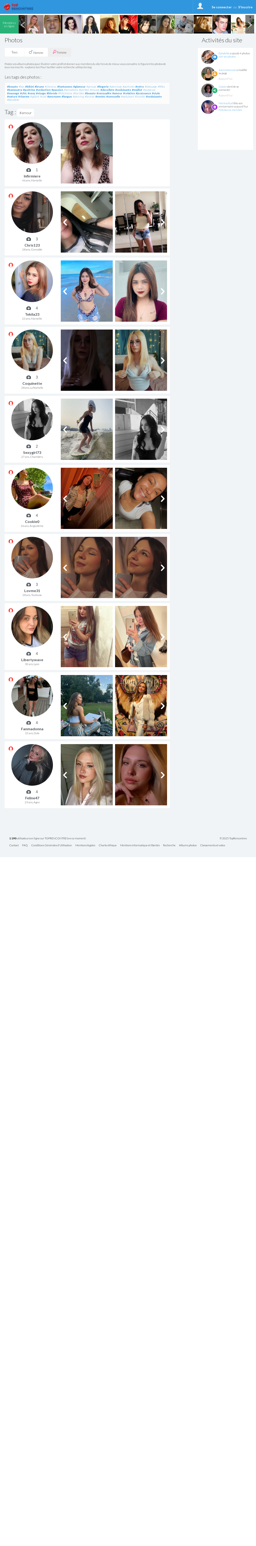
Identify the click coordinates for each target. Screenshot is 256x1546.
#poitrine (29, 90)
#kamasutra (14, 90)
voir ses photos (227, 56)
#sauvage (13, 93)
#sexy (31, 93)
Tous (15, 52)
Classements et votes (212, 845)
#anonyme (54, 96)
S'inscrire (245, 7)
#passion (57, 90)
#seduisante (123, 90)
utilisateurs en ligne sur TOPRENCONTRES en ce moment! (47, 838)
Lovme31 (32, 590)
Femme (60, 52)
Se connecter (222, 7)
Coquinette (32, 383)
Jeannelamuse (227, 70)
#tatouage (151, 86)
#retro (139, 86)
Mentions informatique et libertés (140, 845)
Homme (36, 52)
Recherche (169, 845)
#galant (34, 96)
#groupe (91, 86)
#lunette (140, 96)
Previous (22, 24)
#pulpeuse (149, 90)
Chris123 (32, 245)
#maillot (137, 90)
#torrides (78, 93)
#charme (23, 96)
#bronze (89, 96)
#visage (41, 93)
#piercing (78, 96)
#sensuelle (113, 96)
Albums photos (188, 845)
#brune (39, 86)
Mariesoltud (226, 103)
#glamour (79, 86)
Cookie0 (32, 521)
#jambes (84, 90)
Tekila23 (32, 314)
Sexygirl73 (32, 452)
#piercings (116, 86)
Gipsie (222, 86)
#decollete (107, 90)
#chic (23, 93)
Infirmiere (32, 176)
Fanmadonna (32, 729)
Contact (14, 845)
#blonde (52, 93)
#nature (12, 96)
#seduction (43, 90)
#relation (129, 93)
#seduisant (127, 96)
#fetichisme (65, 93)
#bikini (29, 86)
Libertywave (32, 659)
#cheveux (50, 86)
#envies (100, 96)
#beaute (12, 86)
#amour (117, 93)
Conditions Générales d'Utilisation (51, 845)
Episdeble (224, 53)
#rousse (95, 90)
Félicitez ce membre (230, 110)
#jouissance (143, 93)
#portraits (128, 86)
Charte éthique (108, 845)
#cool (43, 96)
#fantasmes (64, 86)
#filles (161, 86)
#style (156, 93)
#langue (67, 96)
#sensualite (104, 93)
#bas (21, 86)
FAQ (25, 845)
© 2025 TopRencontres (233, 838)
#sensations (71, 90)
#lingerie (103, 86)
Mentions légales (85, 845)
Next (249, 24)
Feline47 (32, 798)
